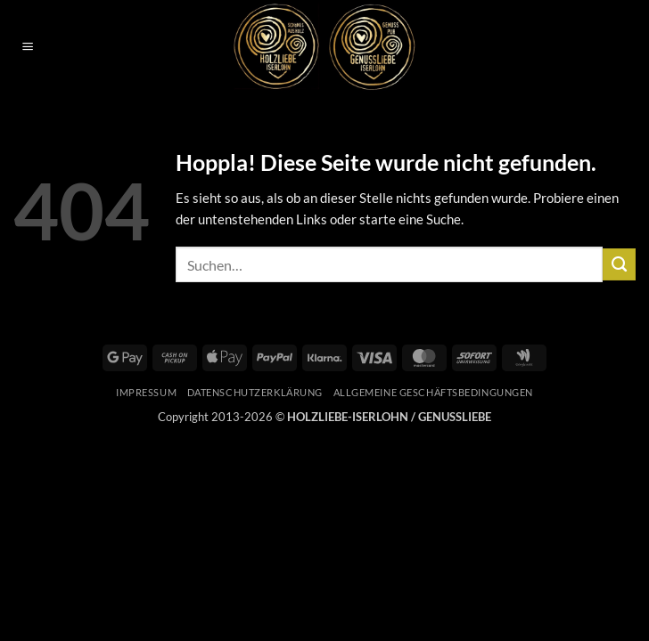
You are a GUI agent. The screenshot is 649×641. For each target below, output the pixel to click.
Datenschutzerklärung (255, 392)
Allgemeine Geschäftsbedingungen (433, 392)
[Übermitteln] (619, 264)
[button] (27, 47)
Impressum (146, 392)
